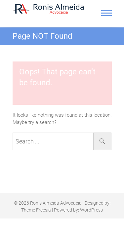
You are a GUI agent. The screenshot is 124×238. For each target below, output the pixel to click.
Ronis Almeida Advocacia (56, 203)
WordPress (91, 210)
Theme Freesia (36, 210)
